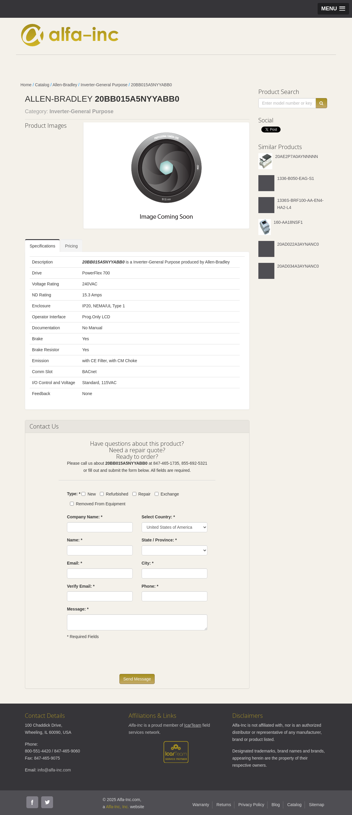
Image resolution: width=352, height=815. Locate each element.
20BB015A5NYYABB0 (151, 84)
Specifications (42, 246)
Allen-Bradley (64, 84)
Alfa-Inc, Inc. (117, 806)
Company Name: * (85, 516)
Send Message (137, 679)
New (88, 494)
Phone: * (150, 586)
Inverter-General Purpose (104, 84)
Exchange (167, 494)
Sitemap (316, 804)
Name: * (74, 540)
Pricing (71, 246)
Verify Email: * (81, 586)
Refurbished (114, 494)
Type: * (74, 493)
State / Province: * (159, 540)
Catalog (42, 84)
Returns (224, 804)
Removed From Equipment (97, 503)
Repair (141, 494)
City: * (147, 563)
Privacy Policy (251, 804)
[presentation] (112, 659)
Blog (276, 804)
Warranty (200, 804)
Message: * (78, 609)
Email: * (74, 563)
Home (25, 84)
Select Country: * (158, 516)
